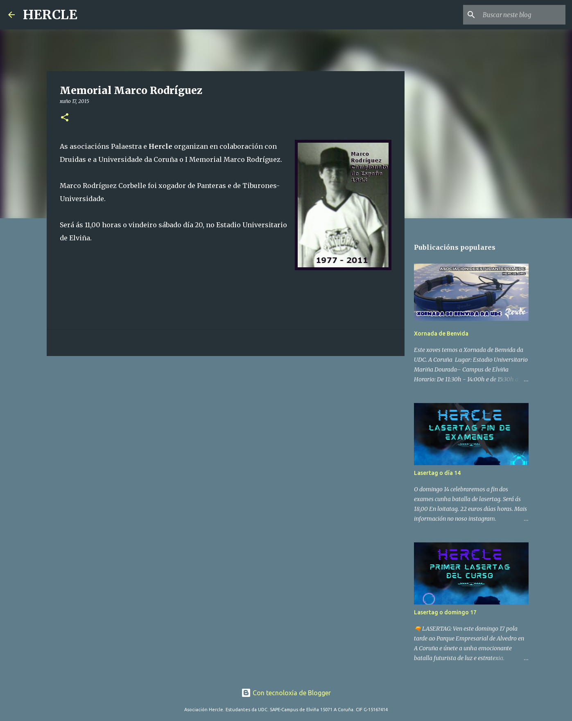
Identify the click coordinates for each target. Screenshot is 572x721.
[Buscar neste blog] (522, 15)
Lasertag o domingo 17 (445, 612)
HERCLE (50, 15)
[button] (65, 117)
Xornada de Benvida (441, 333)
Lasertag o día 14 (437, 473)
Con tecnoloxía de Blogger (286, 692)
